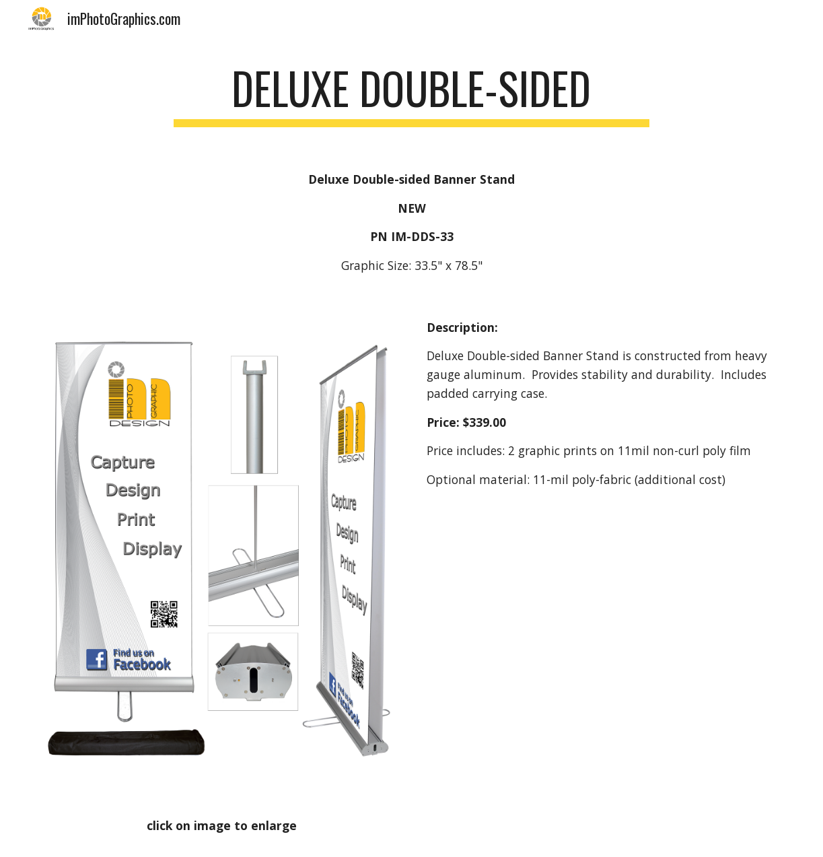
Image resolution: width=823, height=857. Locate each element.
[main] (411, 95)
